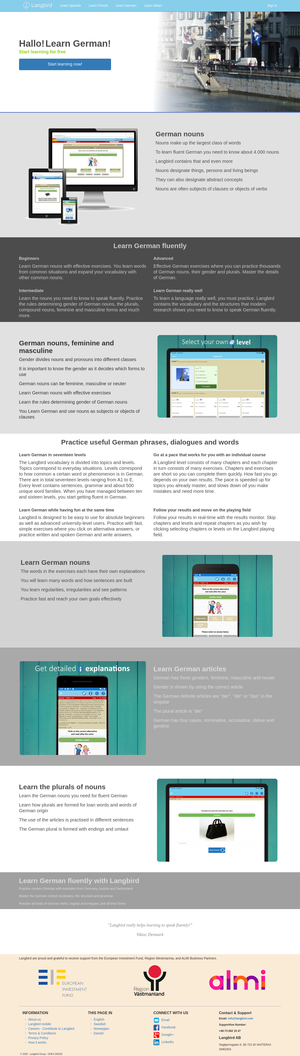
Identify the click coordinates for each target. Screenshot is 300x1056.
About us (34, 1019)
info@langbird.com (240, 1018)
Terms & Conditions (42, 1033)
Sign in (272, 5)
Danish (99, 1033)
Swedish (100, 1024)
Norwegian (101, 1028)
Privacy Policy (38, 1038)
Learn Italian (153, 5)
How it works (37, 1042)
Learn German (126, 5)
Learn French (98, 5)
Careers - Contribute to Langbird (51, 1028)
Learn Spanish (70, 5)
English (99, 1019)
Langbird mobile (39, 1024)
